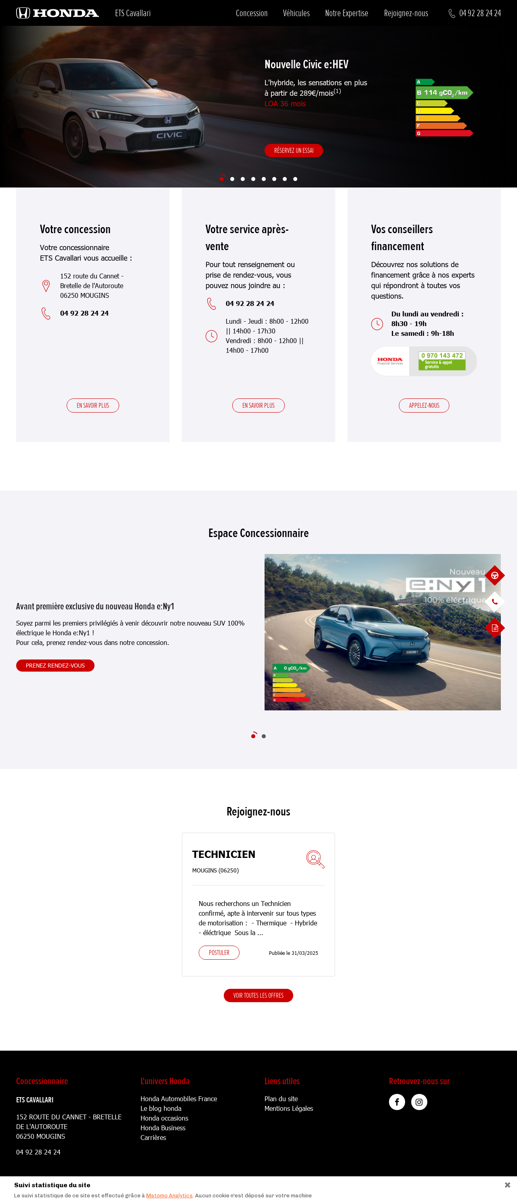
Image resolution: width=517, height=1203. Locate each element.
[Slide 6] (274, 179)
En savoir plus (93, 405)
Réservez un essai (293, 150)
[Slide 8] (295, 179)
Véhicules (296, 13)
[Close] (504, 1183)
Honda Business (163, 1127)
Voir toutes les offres (258, 995)
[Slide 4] (253, 179)
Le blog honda (161, 1108)
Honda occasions (164, 1118)
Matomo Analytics (169, 1195)
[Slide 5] (264, 179)
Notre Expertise (346, 13)
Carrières (153, 1137)
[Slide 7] (285, 179)
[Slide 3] (243, 179)
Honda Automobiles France (179, 1098)
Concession (252, 13)
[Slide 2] (232, 179)
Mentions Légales (289, 1108)
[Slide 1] (222, 179)
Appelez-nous (424, 405)
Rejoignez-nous (406, 13)
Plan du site (281, 1098)
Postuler (219, 952)
